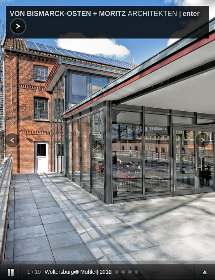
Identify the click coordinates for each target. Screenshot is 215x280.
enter (192, 14)
